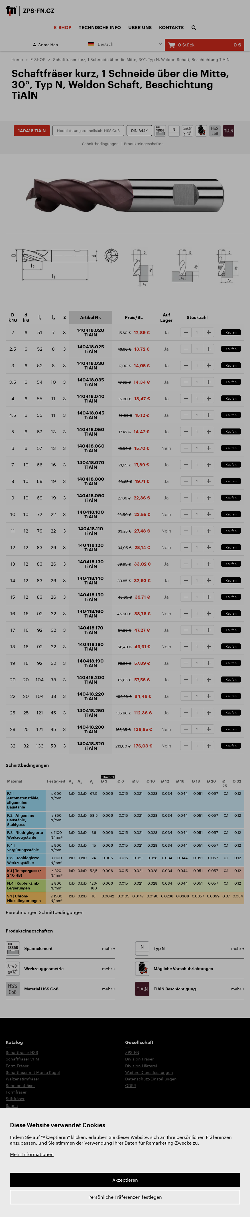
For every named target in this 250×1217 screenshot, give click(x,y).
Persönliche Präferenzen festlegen (125, 1197)
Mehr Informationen (32, 1154)
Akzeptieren (125, 1180)
